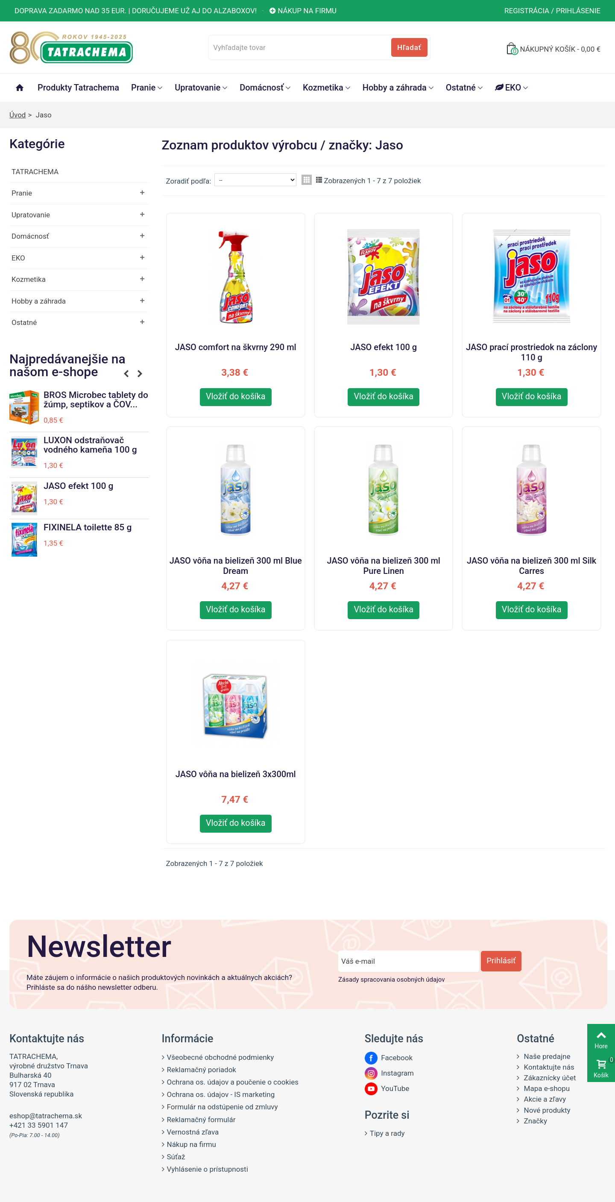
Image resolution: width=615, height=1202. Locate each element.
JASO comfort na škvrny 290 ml (235, 347)
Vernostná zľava (193, 1132)
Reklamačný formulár (201, 1119)
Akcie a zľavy (544, 1099)
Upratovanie (197, 87)
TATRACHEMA (35, 171)
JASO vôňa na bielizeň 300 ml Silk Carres (531, 564)
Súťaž (176, 1156)
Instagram (389, 1073)
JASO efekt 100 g (79, 486)
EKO (508, 87)
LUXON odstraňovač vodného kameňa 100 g (90, 445)
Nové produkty (546, 1110)
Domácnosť (262, 87)
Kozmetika (323, 87)
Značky (534, 1121)
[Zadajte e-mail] (408, 961)
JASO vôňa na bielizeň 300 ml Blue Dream (236, 564)
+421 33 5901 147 (38, 1125)
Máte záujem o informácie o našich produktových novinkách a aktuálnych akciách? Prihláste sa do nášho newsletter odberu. (159, 982)
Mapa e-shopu (546, 1088)
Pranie (143, 87)
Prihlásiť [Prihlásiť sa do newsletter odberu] (500, 960)
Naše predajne (546, 1056)
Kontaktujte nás (548, 1067)
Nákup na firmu (303, 10)
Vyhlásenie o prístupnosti (207, 1169)
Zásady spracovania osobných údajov (391, 979)
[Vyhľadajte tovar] (319, 47)
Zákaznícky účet (549, 1077)
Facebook (389, 1057)
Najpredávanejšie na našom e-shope (67, 366)
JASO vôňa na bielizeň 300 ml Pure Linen (383, 564)
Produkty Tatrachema (78, 87)
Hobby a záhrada (395, 87)
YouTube (387, 1088)
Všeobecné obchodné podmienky (220, 1057)
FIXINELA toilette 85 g (88, 527)
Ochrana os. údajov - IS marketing (221, 1094)
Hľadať (409, 47)
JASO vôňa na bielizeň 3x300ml (236, 774)
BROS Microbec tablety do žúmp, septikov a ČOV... (96, 399)
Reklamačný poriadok (201, 1069)
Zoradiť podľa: (188, 181)
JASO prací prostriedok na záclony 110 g (531, 351)
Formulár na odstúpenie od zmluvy (222, 1107)
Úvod (17, 115)
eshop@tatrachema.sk (45, 1115)
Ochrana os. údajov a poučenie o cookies (233, 1082)
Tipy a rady (387, 1133)
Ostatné (461, 87)
